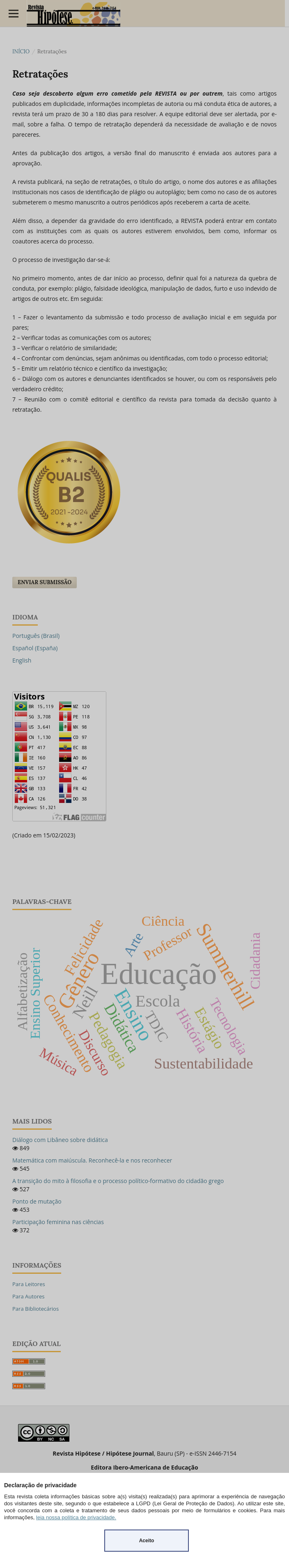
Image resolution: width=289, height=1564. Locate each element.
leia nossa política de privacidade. (76, 1517)
